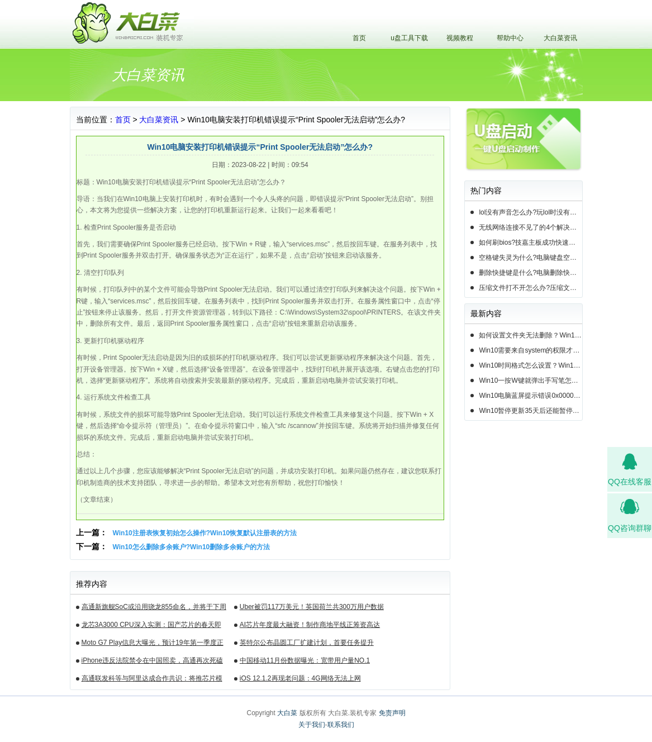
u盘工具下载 (409, 38)
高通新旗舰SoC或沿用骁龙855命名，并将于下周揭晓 (154, 608)
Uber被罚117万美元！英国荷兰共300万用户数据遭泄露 (312, 608)
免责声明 (392, 713)
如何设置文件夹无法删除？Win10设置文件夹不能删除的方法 (530, 335)
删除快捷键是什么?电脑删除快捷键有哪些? (530, 273)
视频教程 (459, 38)
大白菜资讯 (560, 38)
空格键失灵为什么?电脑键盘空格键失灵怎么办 (530, 257)
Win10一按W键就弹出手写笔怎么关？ (530, 380)
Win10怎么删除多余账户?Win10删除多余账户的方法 (191, 547)
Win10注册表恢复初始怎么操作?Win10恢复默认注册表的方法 (205, 533)
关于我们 (311, 725)
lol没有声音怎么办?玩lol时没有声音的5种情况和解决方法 (530, 212)
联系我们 (340, 725)
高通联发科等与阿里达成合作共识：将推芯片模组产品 (152, 680)
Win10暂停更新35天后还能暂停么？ (530, 411)
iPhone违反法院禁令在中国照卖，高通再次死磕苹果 (152, 662)
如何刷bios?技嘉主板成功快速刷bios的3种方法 (530, 242)
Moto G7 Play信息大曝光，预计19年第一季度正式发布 (152, 644)
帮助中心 (510, 38)
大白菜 (287, 713)
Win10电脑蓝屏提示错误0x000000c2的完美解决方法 (530, 395)
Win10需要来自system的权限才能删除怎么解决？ (530, 350)
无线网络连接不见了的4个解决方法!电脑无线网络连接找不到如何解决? (530, 227)
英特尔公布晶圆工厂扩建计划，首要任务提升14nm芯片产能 (307, 644)
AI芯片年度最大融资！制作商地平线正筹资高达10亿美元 (310, 626)
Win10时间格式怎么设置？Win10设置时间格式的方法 (530, 365)
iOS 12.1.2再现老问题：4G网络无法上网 (300, 678)
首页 (359, 38)
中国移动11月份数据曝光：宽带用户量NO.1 (305, 660)
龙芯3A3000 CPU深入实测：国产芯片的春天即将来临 (151, 626)
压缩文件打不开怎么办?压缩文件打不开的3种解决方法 (530, 288)
